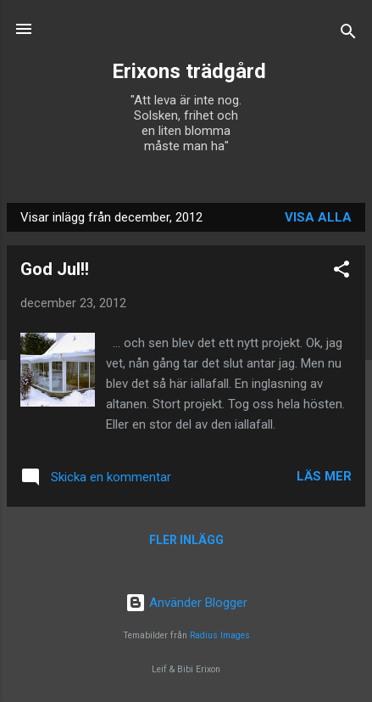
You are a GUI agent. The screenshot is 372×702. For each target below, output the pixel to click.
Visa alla (318, 217)
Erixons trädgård (186, 71)
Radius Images (220, 635)
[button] (341, 272)
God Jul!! (54, 269)
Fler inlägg (186, 540)
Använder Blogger (186, 602)
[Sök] (348, 34)
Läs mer (324, 476)
